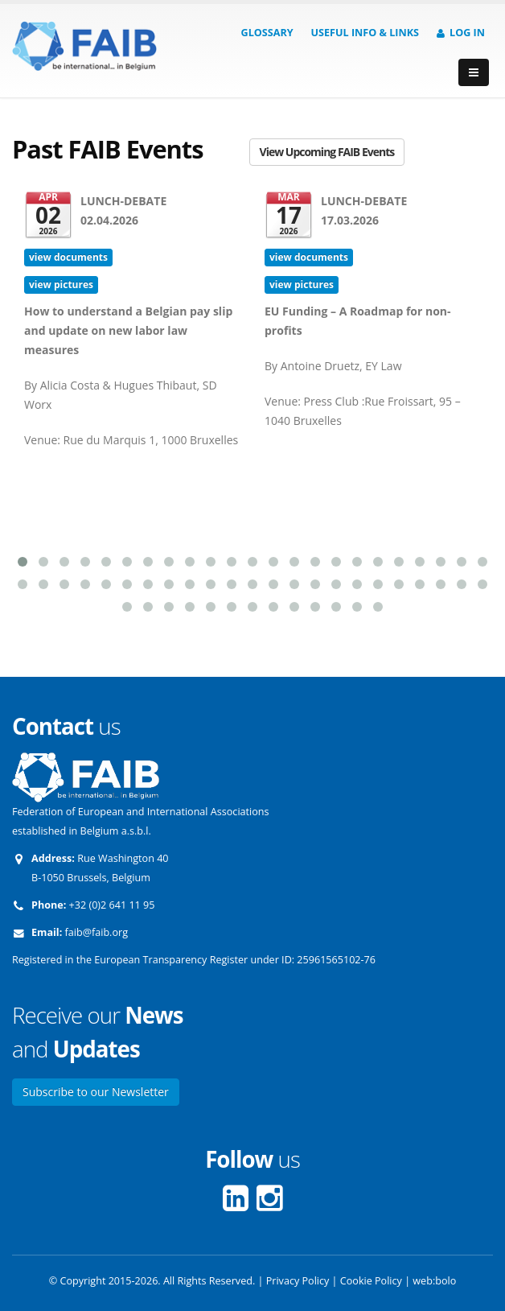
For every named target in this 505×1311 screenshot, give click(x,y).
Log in (461, 32)
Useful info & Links (365, 32)
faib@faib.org (96, 932)
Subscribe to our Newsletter (96, 1091)
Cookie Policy (371, 1281)
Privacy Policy (298, 1281)
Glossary (267, 32)
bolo (445, 1281)
